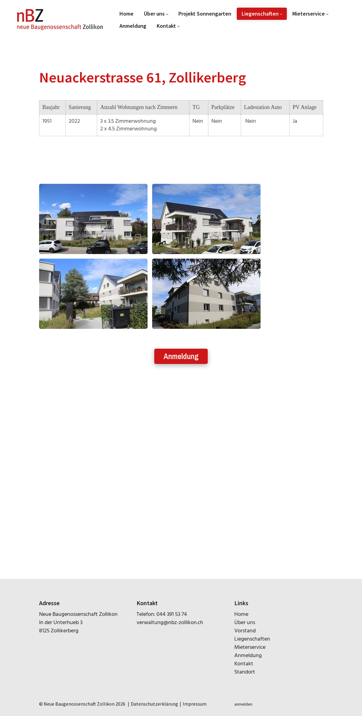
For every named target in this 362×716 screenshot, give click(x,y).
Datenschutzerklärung (154, 704)
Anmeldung (180, 356)
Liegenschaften (252, 639)
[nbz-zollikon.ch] (59, 20)
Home (241, 614)
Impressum (195, 704)
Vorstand (245, 631)
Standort (244, 672)
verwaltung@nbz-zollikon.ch (170, 622)
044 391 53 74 (171, 614)
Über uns (244, 622)
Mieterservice (249, 647)
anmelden (243, 704)
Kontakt (243, 664)
